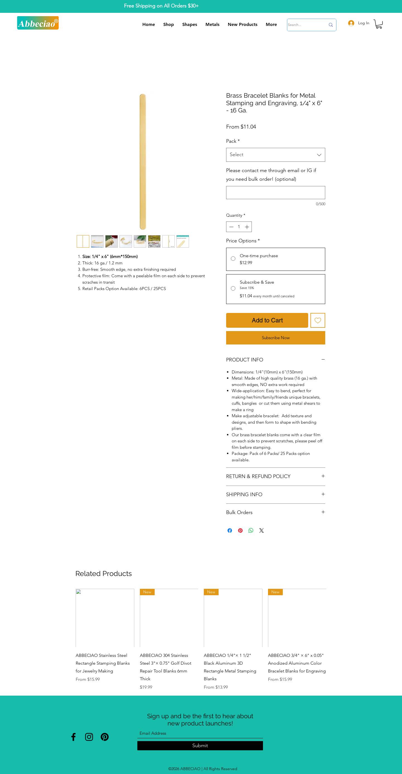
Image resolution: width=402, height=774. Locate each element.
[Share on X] (261, 530)
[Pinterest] (104, 737)
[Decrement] (230, 227)
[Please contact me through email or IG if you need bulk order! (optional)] (275, 193)
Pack (233, 141)
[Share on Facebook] (229, 530)
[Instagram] (89, 737)
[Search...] (302, 25)
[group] (201, 640)
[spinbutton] (239, 227)
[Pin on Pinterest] (240, 530)
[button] (379, 24)
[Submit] (200, 745)
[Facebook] (73, 737)
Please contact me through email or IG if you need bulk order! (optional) (271, 174)
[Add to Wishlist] (317, 320)
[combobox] (275, 155)
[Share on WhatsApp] (251, 530)
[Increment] (247, 227)
